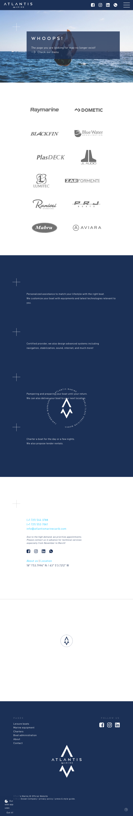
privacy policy (46, 799)
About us (32, 560)
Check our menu (45, 52)
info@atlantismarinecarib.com (46, 528)
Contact (18, 743)
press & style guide (65, 799)
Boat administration (25, 735)
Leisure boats (21, 723)
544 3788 (37, 519)
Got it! (10, 812)
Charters (18, 731)
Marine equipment (23, 727)
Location (46, 560)
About (16, 739)
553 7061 (37, 524)
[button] (66, 644)
